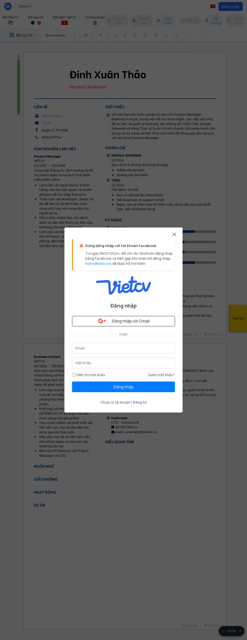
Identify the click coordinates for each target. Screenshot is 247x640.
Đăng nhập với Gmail (123, 321)
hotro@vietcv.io (98, 263)
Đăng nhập (124, 387)
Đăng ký (140, 402)
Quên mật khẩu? (161, 374)
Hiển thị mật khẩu (88, 374)
